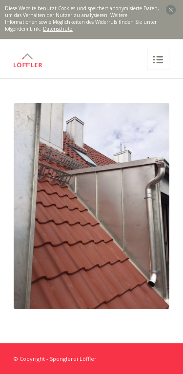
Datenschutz (58, 28)
